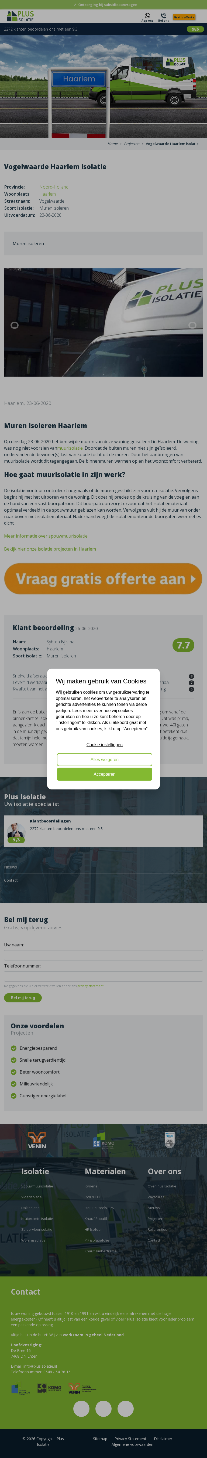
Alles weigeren (105, 759)
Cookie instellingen (105, 744)
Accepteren (105, 774)
